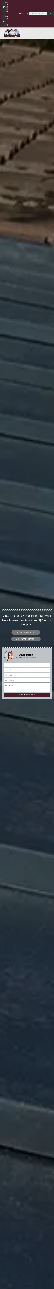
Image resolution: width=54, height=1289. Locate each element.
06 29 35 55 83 (4, 20)
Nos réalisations (26, 632)
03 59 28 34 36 (4, 6)
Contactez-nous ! (25, 639)
